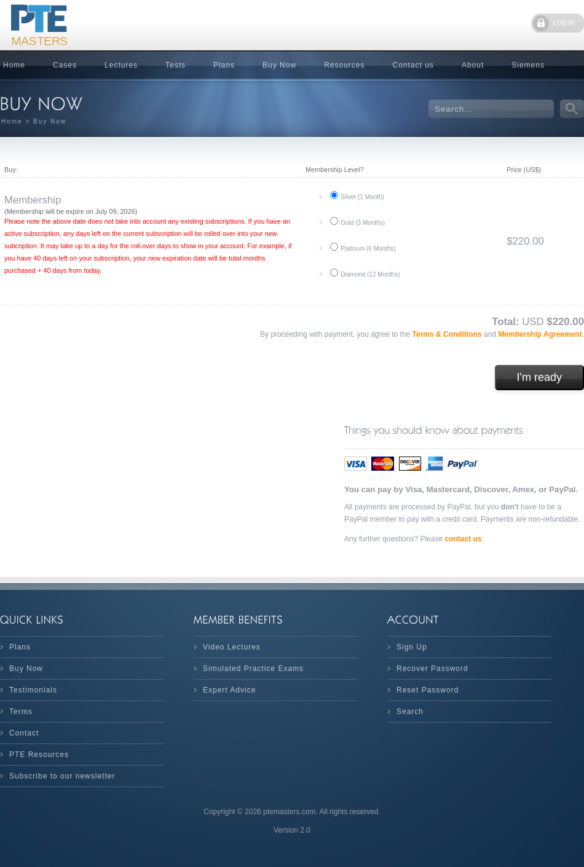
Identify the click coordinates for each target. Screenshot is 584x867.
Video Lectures (232, 647)
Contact (24, 733)
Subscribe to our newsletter (62, 776)
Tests (175, 65)
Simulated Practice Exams (253, 668)
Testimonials (33, 690)
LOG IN (563, 23)
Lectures (121, 65)
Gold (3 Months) (363, 222)
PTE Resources (39, 754)
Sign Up (412, 647)
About (473, 65)
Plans (224, 65)
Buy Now (279, 65)
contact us (462, 539)
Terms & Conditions (448, 334)
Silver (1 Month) (362, 197)
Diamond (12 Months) (370, 274)
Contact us (413, 65)
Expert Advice (229, 690)
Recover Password (432, 668)
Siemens (528, 65)
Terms (21, 711)
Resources (344, 65)
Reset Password (428, 690)
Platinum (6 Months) (368, 248)
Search (410, 711)
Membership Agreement (540, 334)
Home (12, 121)
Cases (65, 65)
